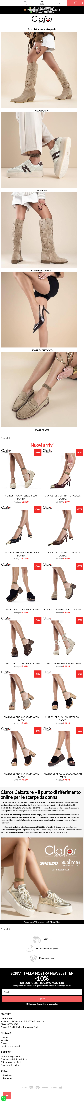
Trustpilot (5, 438)
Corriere (48, 939)
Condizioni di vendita (10, 1065)
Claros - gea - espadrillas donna (62, 663)
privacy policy (52, 1004)
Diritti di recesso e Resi (11, 1062)
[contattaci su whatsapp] (3, 1098)
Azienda (4, 1040)
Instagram (7, 1078)
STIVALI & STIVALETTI (42, 270)
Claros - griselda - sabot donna (21, 609)
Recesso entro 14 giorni (47, 948)
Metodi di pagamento (10, 1056)
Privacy (4, 1043)
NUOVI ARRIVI (42, 110)
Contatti (4, 1037)
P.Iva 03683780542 (9, 1024)
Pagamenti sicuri (47, 958)
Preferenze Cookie (31, 1027)
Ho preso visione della (43, 1004)
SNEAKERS (42, 190)
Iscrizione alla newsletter (12, 1046)
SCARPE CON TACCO (42, 350)
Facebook (7, 1075)
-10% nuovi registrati (42, 8)
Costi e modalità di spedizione (14, 1059)
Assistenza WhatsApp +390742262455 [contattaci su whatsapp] (42, 922)
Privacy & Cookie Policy (11, 1027)
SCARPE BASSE (42, 430)
